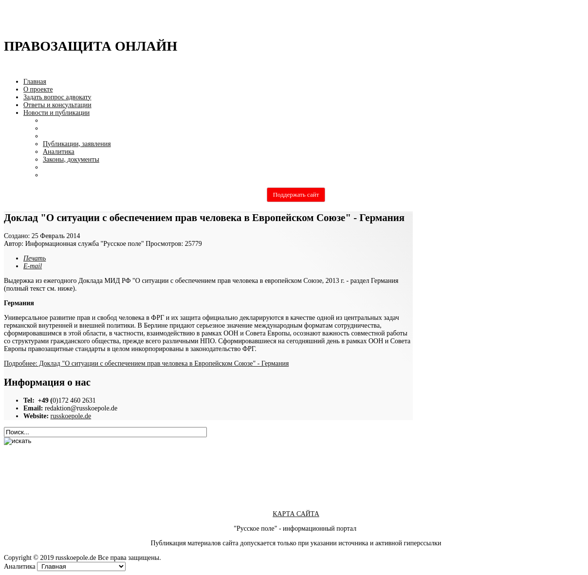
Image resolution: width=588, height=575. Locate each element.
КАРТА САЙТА (296, 514)
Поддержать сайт (296, 194)
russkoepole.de (71, 416)
